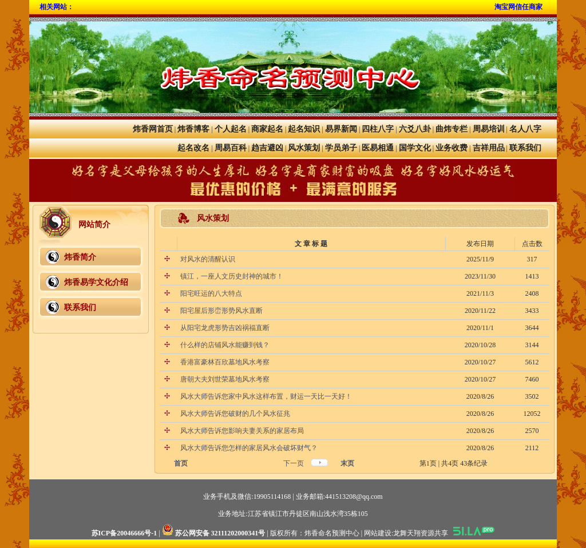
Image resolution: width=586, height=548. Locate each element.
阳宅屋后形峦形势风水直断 (221, 311)
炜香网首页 (153, 129)
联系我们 (525, 148)
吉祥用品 (489, 148)
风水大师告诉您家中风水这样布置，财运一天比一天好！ (265, 396)
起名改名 (193, 148)
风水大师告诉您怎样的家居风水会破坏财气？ (248, 448)
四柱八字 (378, 129)
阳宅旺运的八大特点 (210, 293)
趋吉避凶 (267, 148)
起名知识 (304, 129)
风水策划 (304, 148)
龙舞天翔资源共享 (420, 533)
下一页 (293, 463)
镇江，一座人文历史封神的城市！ (231, 276)
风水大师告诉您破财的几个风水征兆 (234, 414)
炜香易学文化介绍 (96, 282)
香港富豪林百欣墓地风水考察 (224, 362)
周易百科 (231, 148)
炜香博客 (193, 129)
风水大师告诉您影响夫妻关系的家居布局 (241, 431)
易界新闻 (341, 129)
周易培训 (489, 129)
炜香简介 (80, 257)
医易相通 (378, 148)
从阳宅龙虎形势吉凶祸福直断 (224, 328)
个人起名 (231, 129)
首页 (181, 463)
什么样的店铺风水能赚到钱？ (224, 345)
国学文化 (415, 148)
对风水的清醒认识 (207, 259)
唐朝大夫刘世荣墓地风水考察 (224, 379)
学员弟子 (341, 148)
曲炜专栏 (451, 129)
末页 (347, 463)
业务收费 (451, 148)
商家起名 (267, 129)
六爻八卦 (415, 129)
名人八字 (525, 129)
